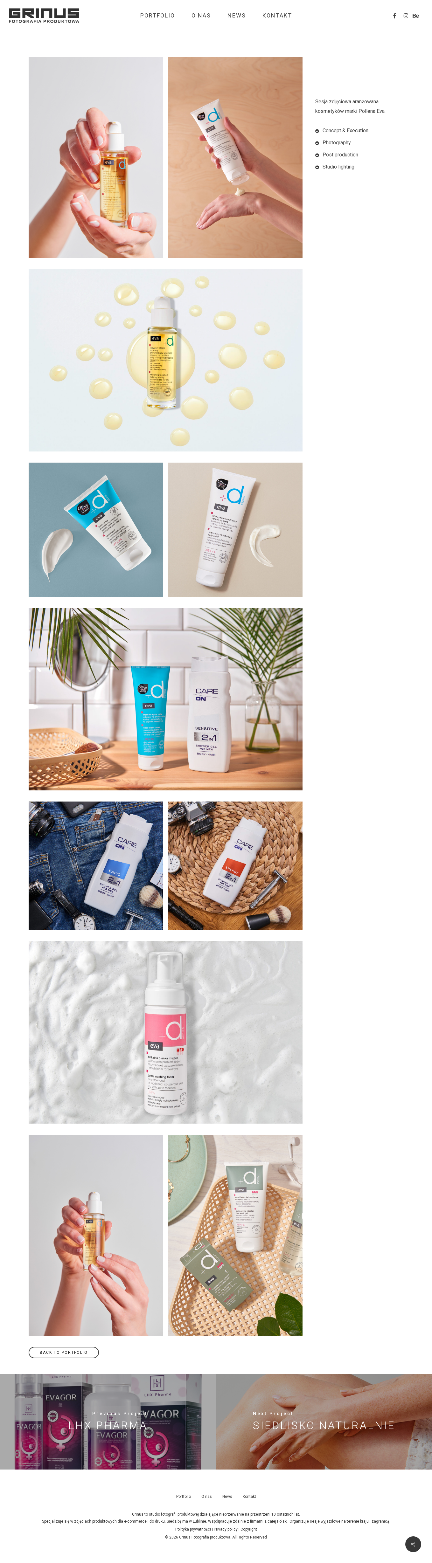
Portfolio (183, 1496)
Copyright (248, 1529)
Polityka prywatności (193, 1529)
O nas (206, 1496)
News (227, 1496)
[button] (64, 1352)
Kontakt (249, 1496)
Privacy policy (226, 1529)
